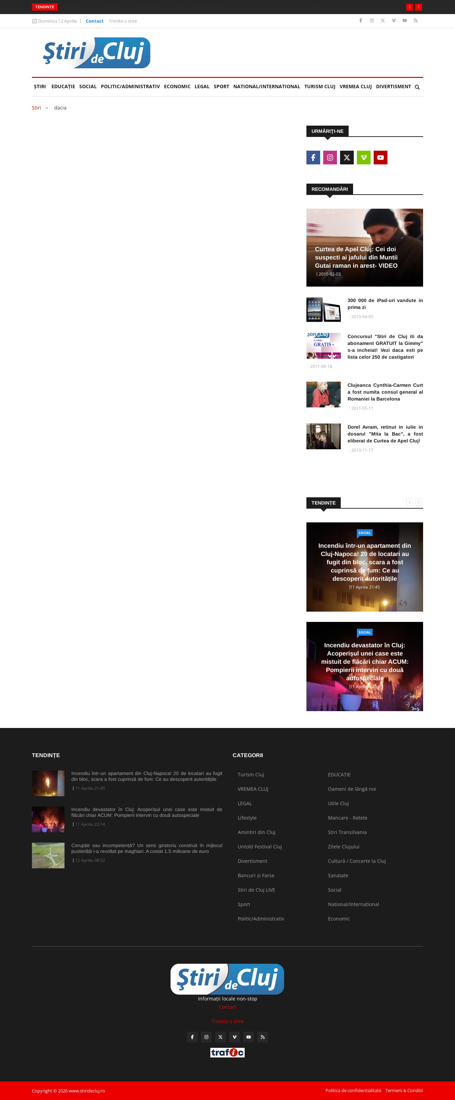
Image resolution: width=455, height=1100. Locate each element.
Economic (177, 86)
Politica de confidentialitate (353, 1090)
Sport (221, 86)
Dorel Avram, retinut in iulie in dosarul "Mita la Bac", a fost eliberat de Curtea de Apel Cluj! (385, 433)
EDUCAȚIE (64, 84)
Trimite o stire (123, 21)
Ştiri (40, 86)
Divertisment (393, 86)
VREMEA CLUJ (356, 86)
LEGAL (202, 86)
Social (88, 86)
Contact (95, 21)
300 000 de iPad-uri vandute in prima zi (385, 304)
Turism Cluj (320, 86)
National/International (266, 86)
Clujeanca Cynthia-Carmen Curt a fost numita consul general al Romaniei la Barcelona (385, 392)
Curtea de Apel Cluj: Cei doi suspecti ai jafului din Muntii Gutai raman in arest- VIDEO (356, 257)
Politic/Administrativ (130, 86)
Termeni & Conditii (404, 1090)
